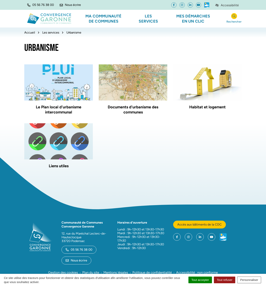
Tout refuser (224, 279)
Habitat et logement (207, 107)
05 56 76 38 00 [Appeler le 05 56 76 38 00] (79, 249)
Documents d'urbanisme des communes (133, 109)
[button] (40, 5)
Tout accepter (200, 279)
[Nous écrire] (70, 5)
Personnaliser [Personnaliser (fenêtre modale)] (249, 279)
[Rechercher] (234, 19)
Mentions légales (115, 272)
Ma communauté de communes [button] (103, 19)
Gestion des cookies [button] (63, 272)
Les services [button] (148, 19)
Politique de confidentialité (152, 272)
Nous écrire (76, 260)
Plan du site (90, 272)
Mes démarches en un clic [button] (193, 19)
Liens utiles (59, 166)
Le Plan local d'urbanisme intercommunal (58, 109)
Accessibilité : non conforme (197, 272)
